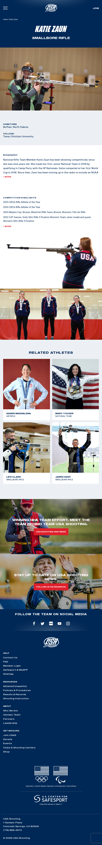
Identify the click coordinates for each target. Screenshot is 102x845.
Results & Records (14, 694)
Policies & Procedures (17, 690)
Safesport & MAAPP (15, 670)
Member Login (12, 665)
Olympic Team (11, 714)
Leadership (10, 723)
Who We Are (10, 710)
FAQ (5, 661)
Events (7, 743)
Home (5, 19)
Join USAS (9, 735)
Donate (7, 739)
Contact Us (10, 657)
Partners (8, 719)
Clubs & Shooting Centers (19, 747)
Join (96, 8)
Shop (6, 751)
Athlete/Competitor (15, 686)
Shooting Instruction (16, 698)
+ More (7, 177)
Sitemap (8, 674)
